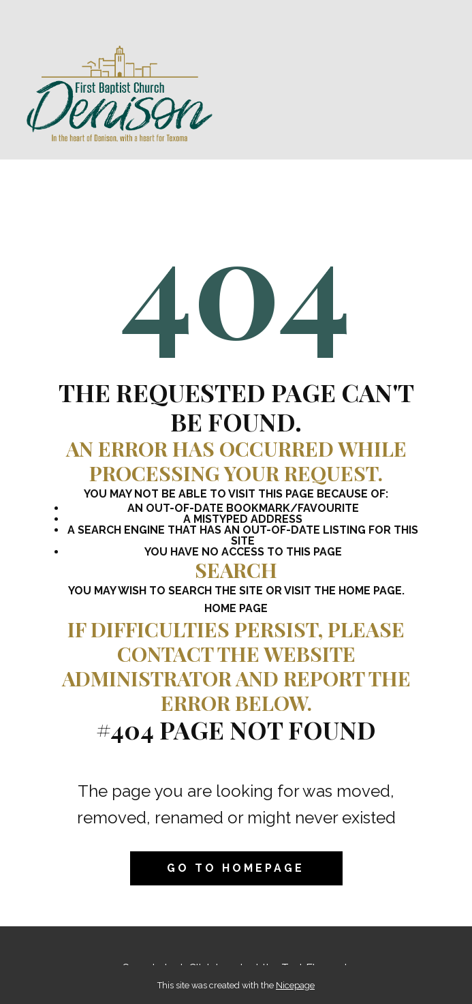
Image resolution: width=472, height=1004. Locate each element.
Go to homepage (235, 868)
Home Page (236, 608)
